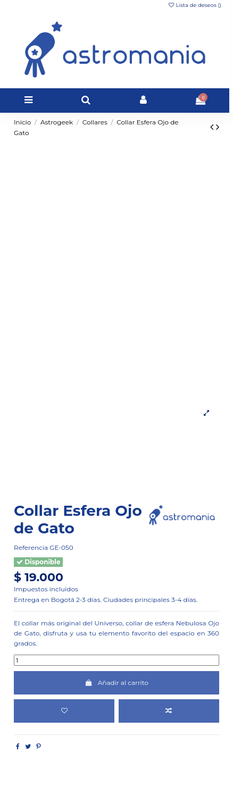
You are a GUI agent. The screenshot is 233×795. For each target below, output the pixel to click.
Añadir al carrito (116, 683)
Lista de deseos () (194, 5)
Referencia (31, 547)
